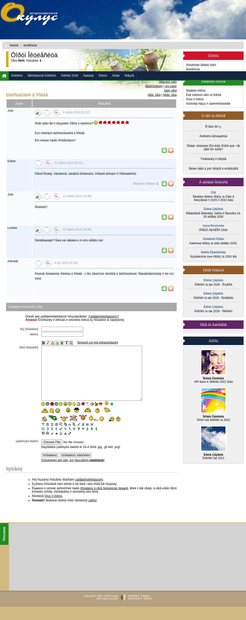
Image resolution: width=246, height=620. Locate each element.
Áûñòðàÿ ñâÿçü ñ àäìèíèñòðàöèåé (208, 103)
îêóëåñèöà (30, 45)
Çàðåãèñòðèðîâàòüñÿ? (103, 316)
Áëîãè (116, 75)
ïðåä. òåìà (154, 95)
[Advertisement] (128, 37)
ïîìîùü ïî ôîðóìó (53, 507)
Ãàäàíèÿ (88, 75)
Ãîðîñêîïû (17, 75)
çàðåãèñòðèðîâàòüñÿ (89, 490)
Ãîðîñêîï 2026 (69, 75)
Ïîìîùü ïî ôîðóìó (195, 99)
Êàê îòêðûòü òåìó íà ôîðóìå (203, 95)
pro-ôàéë (171, 86)
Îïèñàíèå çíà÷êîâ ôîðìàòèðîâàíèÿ (97, 342)
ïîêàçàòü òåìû (168, 82)
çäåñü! (92, 511)
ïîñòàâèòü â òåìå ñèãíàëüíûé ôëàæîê (104, 499)
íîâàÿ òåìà (170, 90)
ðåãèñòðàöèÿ (154, 86)
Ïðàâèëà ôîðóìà (195, 90)
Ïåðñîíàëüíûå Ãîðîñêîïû (42, 75)
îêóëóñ (14, 45)
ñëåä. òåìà (170, 95)
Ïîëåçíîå (129, 75)
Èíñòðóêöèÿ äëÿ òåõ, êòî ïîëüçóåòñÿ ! (73, 471)
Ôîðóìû (103, 75)
